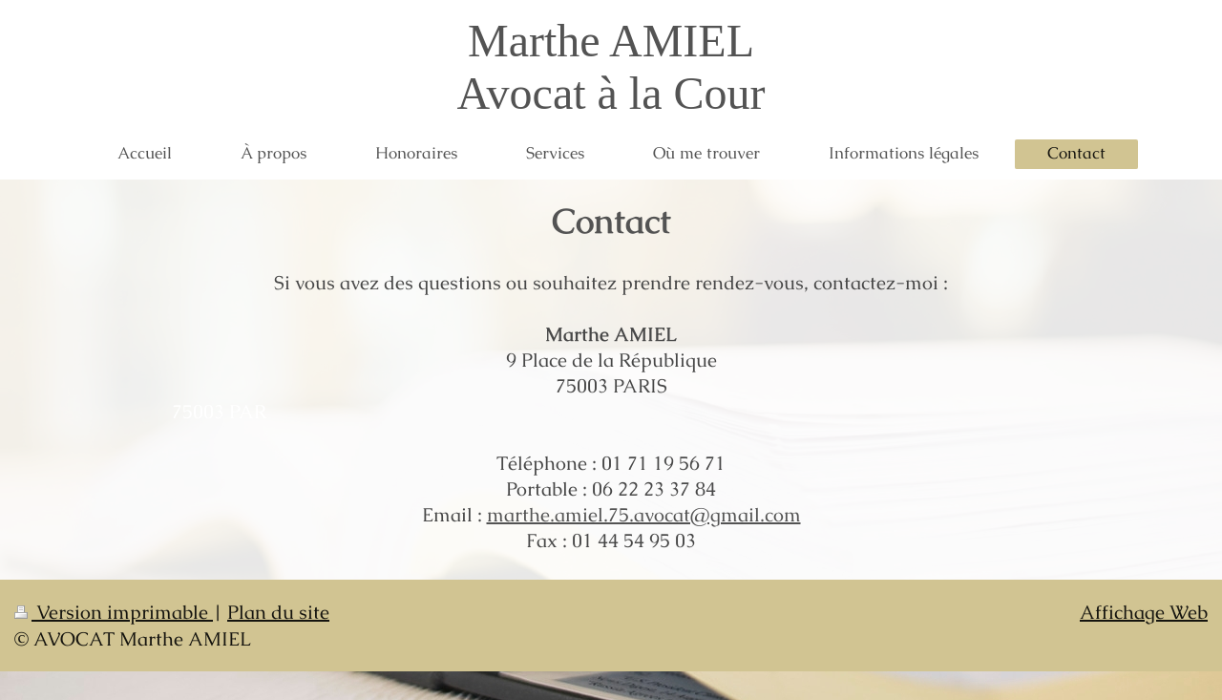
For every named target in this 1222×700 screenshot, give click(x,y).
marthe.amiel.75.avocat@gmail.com (644, 514)
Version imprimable (113, 612)
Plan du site (278, 612)
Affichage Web (1144, 612)
